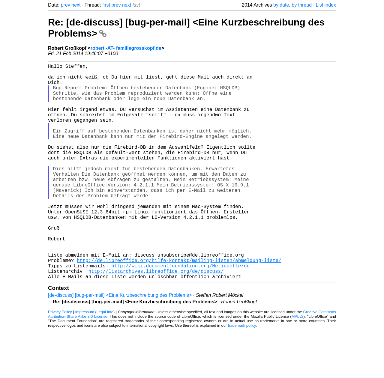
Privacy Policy (60, 360)
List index (326, 4)
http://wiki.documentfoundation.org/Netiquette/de (180, 311)
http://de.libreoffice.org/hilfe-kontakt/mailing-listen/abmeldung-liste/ (179, 304)
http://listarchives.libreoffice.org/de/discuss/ (156, 317)
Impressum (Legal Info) (95, 360)
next (75, 4)
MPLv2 (298, 364)
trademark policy (242, 373)
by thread (302, 4)
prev (65, 4)
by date (281, 4)
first (106, 4)
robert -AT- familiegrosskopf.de (126, 48)
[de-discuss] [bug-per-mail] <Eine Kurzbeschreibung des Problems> (120, 343)
